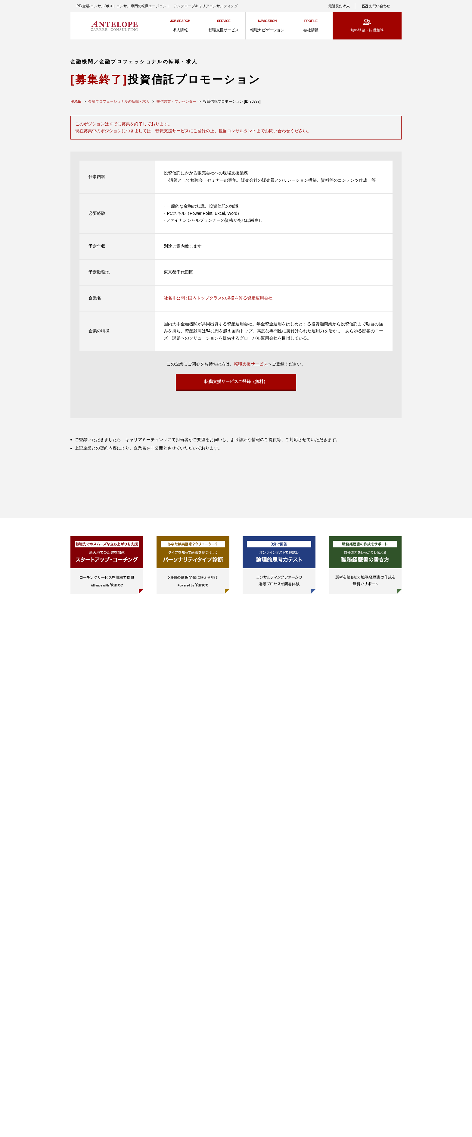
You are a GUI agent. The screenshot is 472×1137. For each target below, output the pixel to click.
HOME (75, 101)
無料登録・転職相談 (367, 30)
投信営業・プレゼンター (176, 101)
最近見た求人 (338, 6)
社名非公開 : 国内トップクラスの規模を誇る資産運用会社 (218, 298)
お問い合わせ (379, 6)
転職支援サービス (251, 364)
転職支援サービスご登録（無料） (236, 383)
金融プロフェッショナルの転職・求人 (119, 101)
